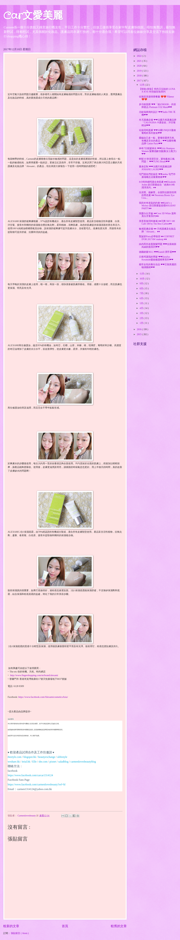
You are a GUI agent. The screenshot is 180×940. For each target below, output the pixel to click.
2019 (139, 71)
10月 (142, 278)
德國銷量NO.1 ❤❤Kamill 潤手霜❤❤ (157, 252)
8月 (142, 288)
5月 (142, 303)
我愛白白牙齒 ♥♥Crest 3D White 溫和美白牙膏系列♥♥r (157, 215)
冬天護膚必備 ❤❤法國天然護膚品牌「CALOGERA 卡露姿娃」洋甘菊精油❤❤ (157, 123)
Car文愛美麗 (33, 16)
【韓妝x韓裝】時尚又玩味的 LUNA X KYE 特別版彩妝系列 (157, 90)
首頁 (65, 926)
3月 (142, 313)
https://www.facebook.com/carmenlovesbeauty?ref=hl (37, 784)
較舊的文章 (119, 926)
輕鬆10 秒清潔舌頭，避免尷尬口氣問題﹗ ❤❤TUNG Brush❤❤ (156, 160)
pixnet (53, 761)
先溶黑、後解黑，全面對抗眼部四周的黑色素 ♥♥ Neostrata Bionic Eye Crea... (157, 195)
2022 (139, 56)
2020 (139, 66)
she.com (43, 761)
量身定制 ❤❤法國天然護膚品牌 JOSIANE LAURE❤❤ (155, 168)
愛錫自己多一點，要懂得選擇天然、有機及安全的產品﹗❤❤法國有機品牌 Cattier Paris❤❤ (157, 141)
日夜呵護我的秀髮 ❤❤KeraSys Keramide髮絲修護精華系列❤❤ (156, 258)
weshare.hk (14, 761)
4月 (142, 308)
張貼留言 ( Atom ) (20, 933)
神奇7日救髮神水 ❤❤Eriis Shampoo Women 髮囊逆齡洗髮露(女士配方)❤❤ (157, 151)
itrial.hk (26, 761)
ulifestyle (62, 757)
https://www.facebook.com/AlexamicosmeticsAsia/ (43, 697)
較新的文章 (11, 926)
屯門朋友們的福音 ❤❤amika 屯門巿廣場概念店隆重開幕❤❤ (157, 175)
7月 (142, 293)
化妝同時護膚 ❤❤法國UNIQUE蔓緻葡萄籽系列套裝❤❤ (157, 131)
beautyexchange (46, 757)
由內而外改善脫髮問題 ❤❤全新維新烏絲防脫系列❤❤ (157, 245)
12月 (142, 85)
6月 (142, 298)
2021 (139, 61)
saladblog (63, 761)
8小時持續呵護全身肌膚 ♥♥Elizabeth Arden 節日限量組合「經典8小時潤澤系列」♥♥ (157, 185)
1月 (142, 323)
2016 (139, 329)
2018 (139, 75)
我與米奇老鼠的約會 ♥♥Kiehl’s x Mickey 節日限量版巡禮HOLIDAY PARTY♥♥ (157, 206)
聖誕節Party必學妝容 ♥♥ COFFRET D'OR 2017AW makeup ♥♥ (156, 238)
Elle (34, 761)
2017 (139, 80)
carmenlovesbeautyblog (83, 761)
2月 (142, 318)
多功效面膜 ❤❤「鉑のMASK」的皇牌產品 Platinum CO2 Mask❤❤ (157, 105)
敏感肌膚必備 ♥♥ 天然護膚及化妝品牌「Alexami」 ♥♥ (157, 230)
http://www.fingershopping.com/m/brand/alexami (34, 675)
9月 (142, 283)
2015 (139, 334)
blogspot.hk (30, 757)
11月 (142, 273)
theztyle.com (14, 757)
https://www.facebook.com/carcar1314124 (30, 775)
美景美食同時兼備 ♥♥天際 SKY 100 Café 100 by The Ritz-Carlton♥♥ (157, 222)
